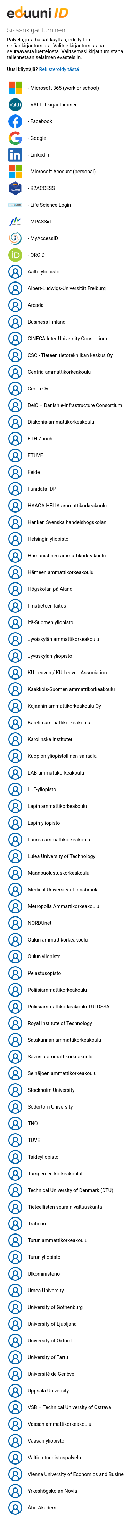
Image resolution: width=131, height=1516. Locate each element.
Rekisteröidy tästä (59, 69)
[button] (65, 88)
